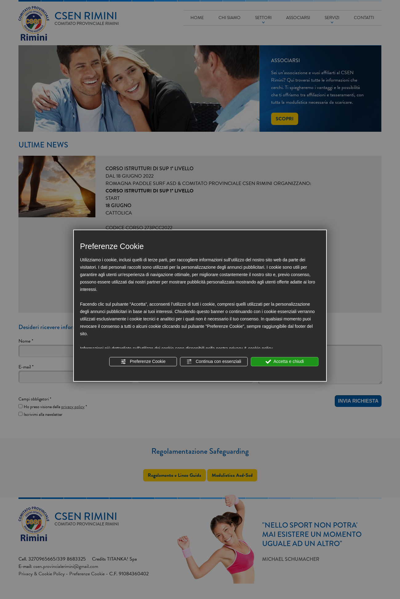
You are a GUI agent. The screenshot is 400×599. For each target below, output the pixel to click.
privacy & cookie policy (251, 348)
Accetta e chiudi (285, 361)
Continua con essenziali (213, 361)
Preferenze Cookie (143, 361)
